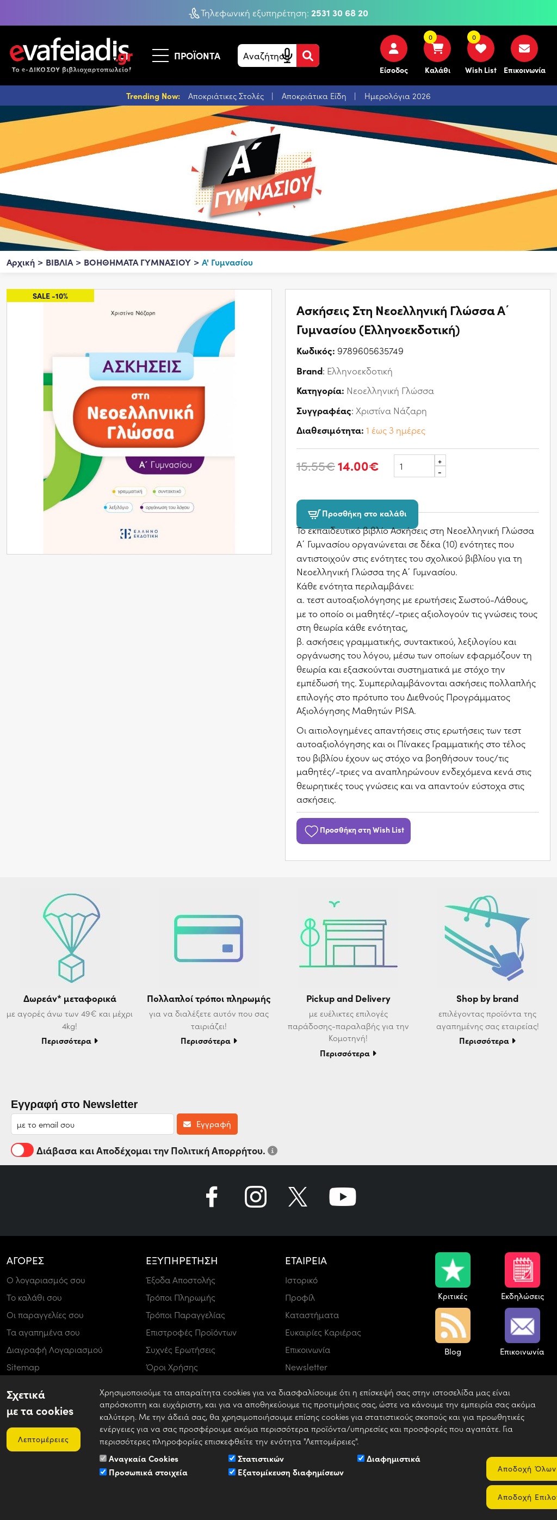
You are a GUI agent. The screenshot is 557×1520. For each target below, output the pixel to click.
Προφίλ (300, 1297)
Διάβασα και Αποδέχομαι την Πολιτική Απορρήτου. (144, 1150)
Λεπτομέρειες (43, 1439)
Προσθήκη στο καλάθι (357, 514)
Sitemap (23, 1367)
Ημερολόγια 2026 (397, 95)
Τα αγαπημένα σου (43, 1332)
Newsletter (306, 1367)
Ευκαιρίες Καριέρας (323, 1332)
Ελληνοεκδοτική (360, 371)
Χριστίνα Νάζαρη (391, 410)
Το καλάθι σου (34, 1297)
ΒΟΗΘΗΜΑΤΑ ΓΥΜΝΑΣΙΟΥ (137, 262)
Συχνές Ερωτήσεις (180, 1349)
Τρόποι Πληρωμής (180, 1297)
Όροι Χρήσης (172, 1367)
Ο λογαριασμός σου (46, 1279)
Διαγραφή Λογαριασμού (55, 1349)
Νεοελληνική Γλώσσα (390, 390)
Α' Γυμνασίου (227, 262)
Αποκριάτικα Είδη (315, 95)
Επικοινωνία (307, 1349)
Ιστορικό (301, 1279)
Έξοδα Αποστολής (180, 1279)
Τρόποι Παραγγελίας (185, 1314)
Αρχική (21, 262)
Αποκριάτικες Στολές (227, 95)
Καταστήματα (312, 1314)
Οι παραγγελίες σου (45, 1314)
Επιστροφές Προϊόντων (191, 1332)
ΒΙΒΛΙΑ (59, 262)
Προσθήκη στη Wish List (353, 829)
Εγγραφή (207, 1123)
